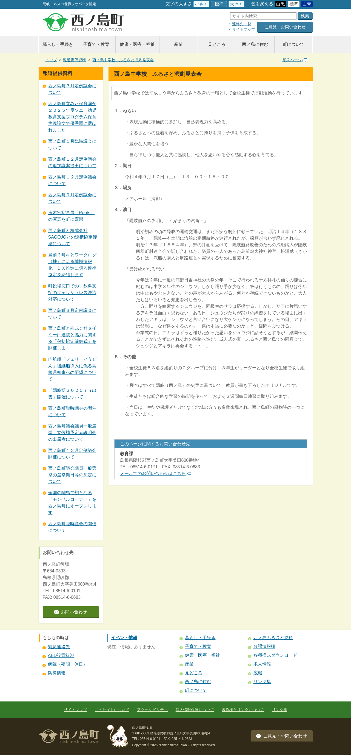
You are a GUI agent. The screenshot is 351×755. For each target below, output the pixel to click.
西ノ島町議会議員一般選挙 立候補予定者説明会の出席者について (72, 432)
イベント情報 (124, 637)
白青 (307, 4)
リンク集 (262, 681)
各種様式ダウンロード (275, 655)
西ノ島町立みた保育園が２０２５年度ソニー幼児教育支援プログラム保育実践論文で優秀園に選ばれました (72, 116)
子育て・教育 (96, 44)
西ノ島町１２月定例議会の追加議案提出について (72, 162)
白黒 (280, 4)
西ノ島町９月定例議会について (72, 198)
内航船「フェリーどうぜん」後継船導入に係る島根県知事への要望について (72, 369)
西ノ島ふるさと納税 (273, 637)
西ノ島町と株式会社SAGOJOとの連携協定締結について (72, 237)
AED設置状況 (61, 655)
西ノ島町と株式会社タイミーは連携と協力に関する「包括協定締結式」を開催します (72, 338)
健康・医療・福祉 (137, 44)
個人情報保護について (195, 710)
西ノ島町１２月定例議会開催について (72, 453)
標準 (219, 4)
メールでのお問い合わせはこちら (155, 473)
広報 (257, 672)
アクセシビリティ (152, 710)
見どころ (217, 44)
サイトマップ (243, 29)
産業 (178, 44)
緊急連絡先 (59, 646)
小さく (201, 4)
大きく (236, 4)
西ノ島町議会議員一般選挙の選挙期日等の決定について (72, 475)
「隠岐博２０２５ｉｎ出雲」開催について (72, 393)
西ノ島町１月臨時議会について (72, 144)
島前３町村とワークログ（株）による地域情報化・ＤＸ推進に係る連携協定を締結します (72, 265)
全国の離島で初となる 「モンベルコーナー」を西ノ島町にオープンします (72, 502)
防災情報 (56, 673)
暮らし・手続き (57, 44)
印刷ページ (294, 60)
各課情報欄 (264, 646)
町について (293, 44)
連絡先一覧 (241, 24)
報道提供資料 (74, 60)
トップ (51, 60)
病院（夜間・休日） (67, 664)
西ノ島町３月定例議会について (72, 89)
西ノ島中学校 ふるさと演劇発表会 (123, 60)
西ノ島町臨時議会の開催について (72, 411)
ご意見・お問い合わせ (285, 26)
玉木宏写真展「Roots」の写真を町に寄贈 (71, 216)
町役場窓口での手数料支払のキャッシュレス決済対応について (72, 292)
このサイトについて (112, 710)
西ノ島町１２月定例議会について (72, 180)
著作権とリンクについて (243, 710)
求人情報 (262, 664)
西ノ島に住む (255, 44)
